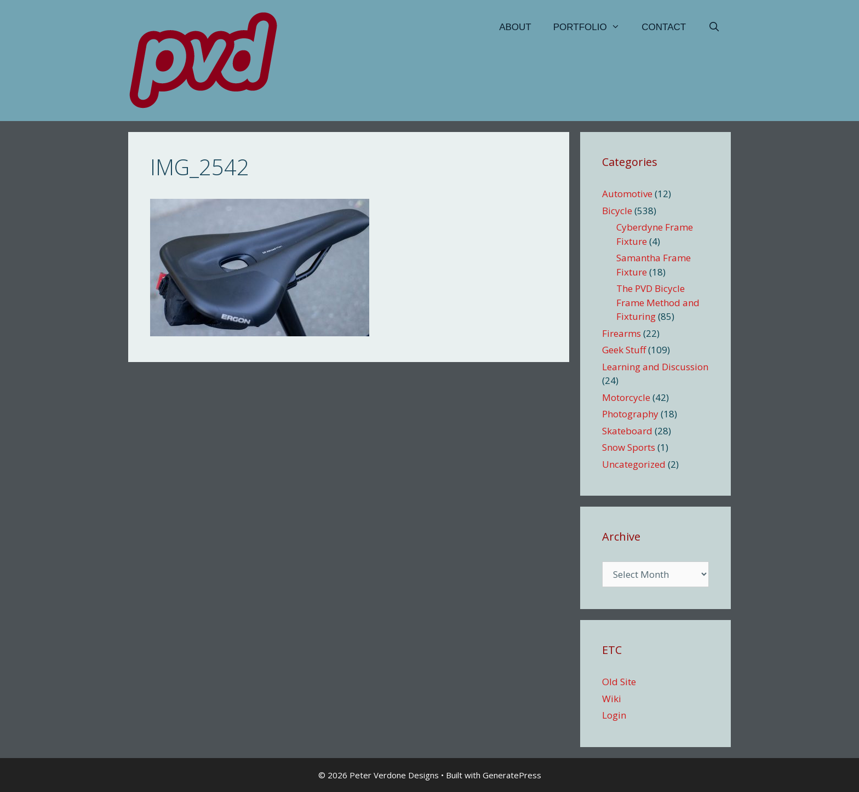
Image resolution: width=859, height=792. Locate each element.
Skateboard (627, 430)
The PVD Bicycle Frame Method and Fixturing (658, 302)
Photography (630, 414)
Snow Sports (628, 447)
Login (614, 715)
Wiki (611, 698)
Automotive (627, 193)
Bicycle (617, 210)
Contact (664, 27)
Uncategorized (634, 464)
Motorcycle (626, 397)
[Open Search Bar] (714, 27)
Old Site (619, 681)
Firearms (621, 333)
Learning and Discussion (655, 366)
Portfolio (592, 27)
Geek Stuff (624, 349)
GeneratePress (512, 775)
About (515, 27)
